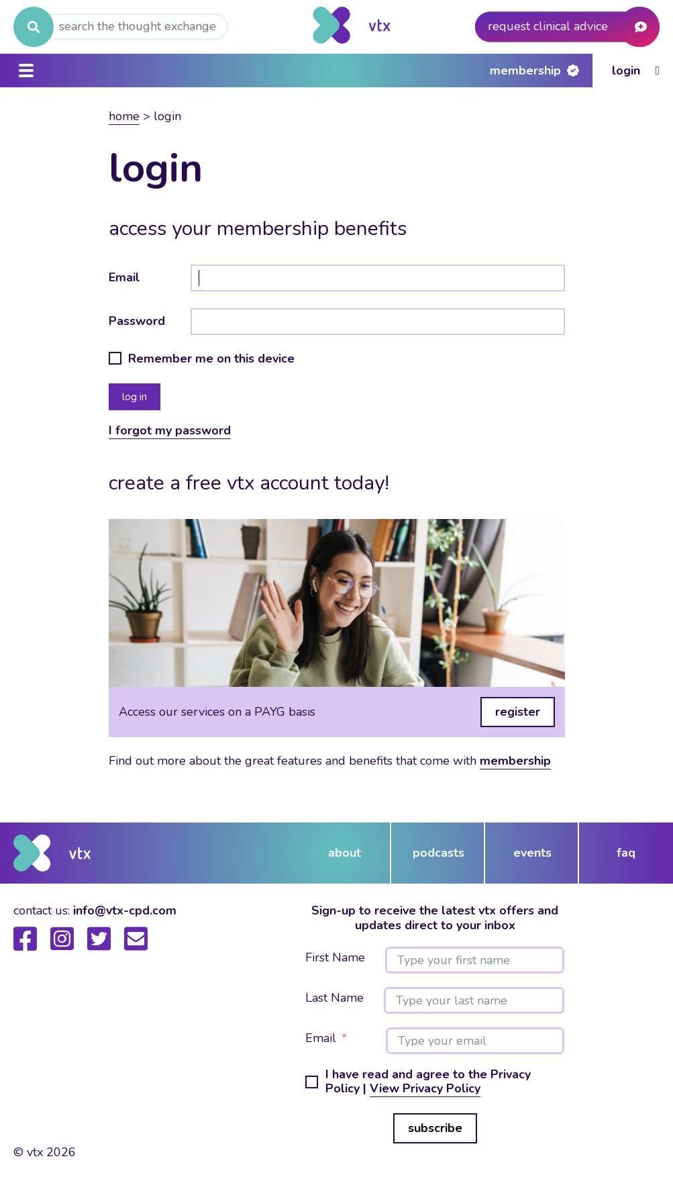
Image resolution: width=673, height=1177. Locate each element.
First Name (335, 958)
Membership (525, 70)
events (532, 853)
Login (626, 70)
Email (124, 277)
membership (515, 761)
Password (137, 321)
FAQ (626, 853)
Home (124, 116)
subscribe (435, 1128)
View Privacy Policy (425, 1088)
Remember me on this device (211, 359)
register (517, 712)
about (344, 853)
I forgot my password (170, 430)
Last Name (334, 998)
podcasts (438, 853)
